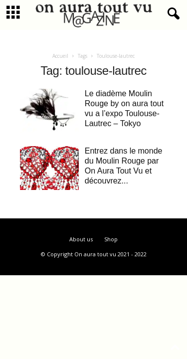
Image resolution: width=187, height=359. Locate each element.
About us (81, 239)
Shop (111, 239)
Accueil (60, 55)
